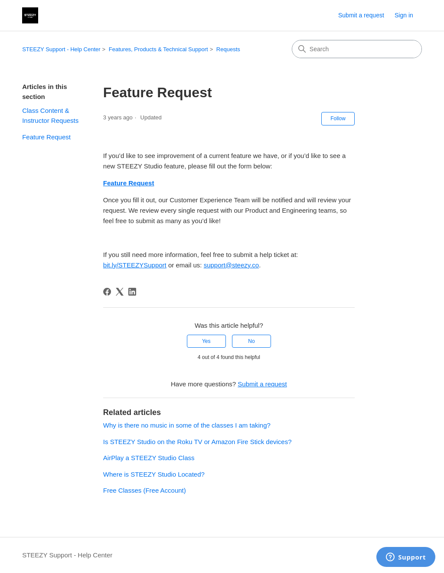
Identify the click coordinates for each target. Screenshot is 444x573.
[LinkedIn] (132, 292)
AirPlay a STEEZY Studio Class (149, 457)
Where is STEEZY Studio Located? (154, 474)
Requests (228, 49)
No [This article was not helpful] (251, 341)
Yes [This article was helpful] (206, 341)
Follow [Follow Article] (338, 118)
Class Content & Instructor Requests (50, 115)
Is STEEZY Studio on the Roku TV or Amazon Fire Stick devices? (197, 441)
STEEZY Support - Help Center (61, 49)
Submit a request (361, 15)
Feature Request (46, 137)
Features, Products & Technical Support (158, 49)
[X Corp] (120, 292)
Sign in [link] (404, 15)
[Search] (356, 49)
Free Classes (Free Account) (144, 490)
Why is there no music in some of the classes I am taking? (187, 425)
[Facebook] (107, 292)
